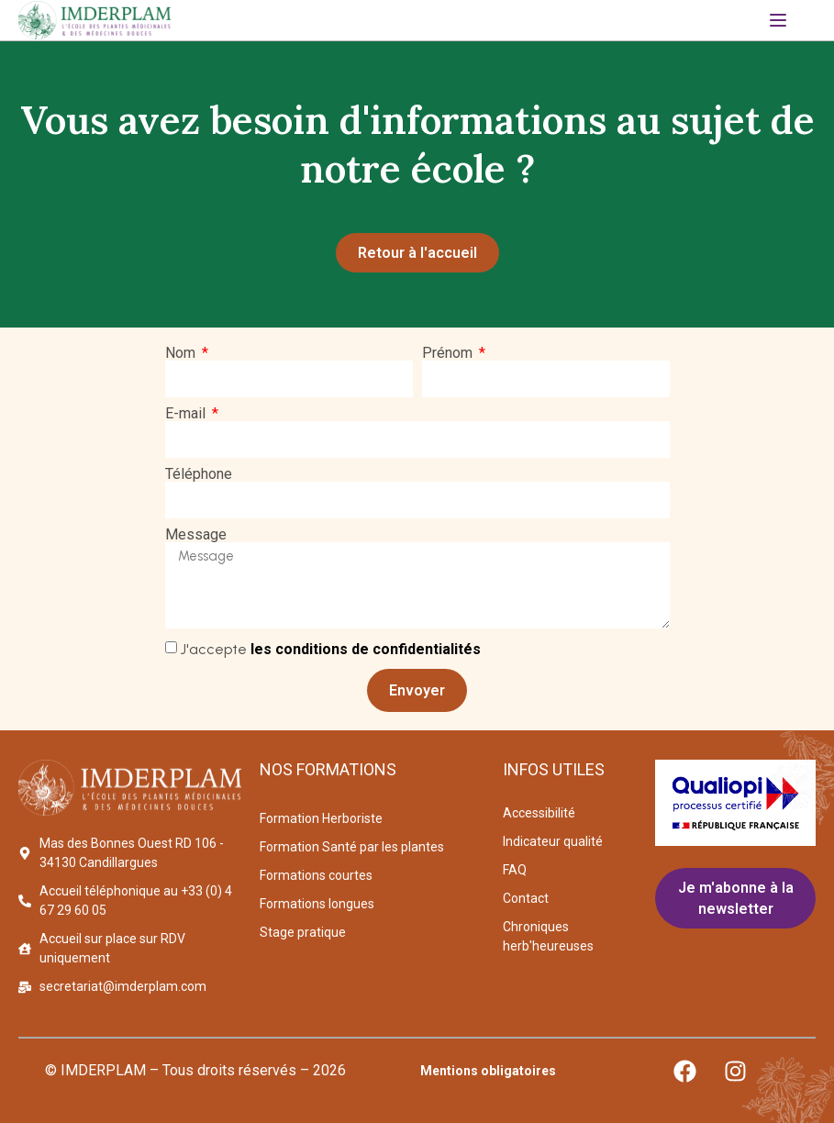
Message (196, 535)
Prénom (449, 354)
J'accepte (331, 650)
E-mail (187, 414)
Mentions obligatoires (488, 1070)
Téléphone (198, 475)
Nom (182, 354)
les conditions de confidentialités (365, 650)
